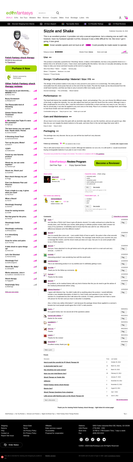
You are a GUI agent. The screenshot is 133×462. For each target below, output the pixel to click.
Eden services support (53, 428)
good (88, 201)
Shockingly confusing (13, 228)
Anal (67, 18)
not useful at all (91, 184)
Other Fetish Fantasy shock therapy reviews (20, 85)
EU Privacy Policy (29, 433)
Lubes (81, 18)
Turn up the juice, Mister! (15, 143)
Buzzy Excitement (12, 99)
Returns (4, 428)
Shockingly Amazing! (13, 204)
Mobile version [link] (50, 456)
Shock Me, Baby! (11, 267)
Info (87, 18)
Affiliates (48, 426)
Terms (25, 428)
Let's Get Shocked (12, 255)
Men (39, 18)
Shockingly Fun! (11, 261)
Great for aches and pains (15, 241)
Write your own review (11, 292)
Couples (54, 18)
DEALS (9, 18)
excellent (89, 199)
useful (88, 178)
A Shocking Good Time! (14, 136)
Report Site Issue (7, 436)
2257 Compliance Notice (112, 456)
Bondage (74, 18)
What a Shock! (11, 198)
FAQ (2, 431)
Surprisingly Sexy (12, 285)
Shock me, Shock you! (14, 170)
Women (46, 18)
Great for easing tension (14, 210)
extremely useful (91, 176)
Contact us (5, 433)
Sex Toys (24, 18)
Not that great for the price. (15, 216)
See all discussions (122, 399)
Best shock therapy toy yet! (16, 176)
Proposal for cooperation (54, 433)
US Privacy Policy (29, 431)
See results (96, 187)
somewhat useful (91, 180)
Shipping (4, 426)
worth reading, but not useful (94, 182)
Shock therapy (11, 279)
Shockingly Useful (12, 222)
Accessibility (49, 431)
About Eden (27, 426)
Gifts (16, 18)
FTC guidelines (100, 154)
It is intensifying (11, 235)
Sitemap (26, 436)
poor (88, 203)
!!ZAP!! (8, 149)
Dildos (61, 18)
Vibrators (32, 18)
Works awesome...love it (14, 273)
